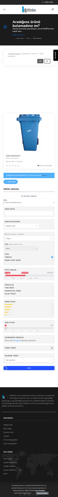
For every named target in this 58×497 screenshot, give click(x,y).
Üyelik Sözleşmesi (10, 462)
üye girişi (16, 340)
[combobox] (22, 225)
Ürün (28, 38)
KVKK (5, 474)
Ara (17, 368)
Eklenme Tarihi (11, 356)
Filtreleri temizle (29, 196)
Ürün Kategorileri (10, 443)
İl (14, 234)
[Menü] (53, 9)
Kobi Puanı (10, 323)
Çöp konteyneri (13, 155)
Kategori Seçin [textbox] (11, 226)
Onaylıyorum (42, 493)
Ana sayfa (20, 38)
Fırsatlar (9, 285)
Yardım (6, 436)
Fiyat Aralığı (10, 270)
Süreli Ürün (10, 348)
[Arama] (4, 9)
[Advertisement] (22, 89)
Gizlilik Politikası (9, 466)
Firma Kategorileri (10, 440)
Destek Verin (8, 432)
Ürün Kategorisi (12, 222)
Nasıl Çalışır (7, 459)
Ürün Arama (37, 38)
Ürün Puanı (10, 302)
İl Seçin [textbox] (8, 239)
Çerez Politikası (9, 470)
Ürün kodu (10, 209)
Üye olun (19, 35)
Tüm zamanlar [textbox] (10, 360)
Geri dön (11, 182)
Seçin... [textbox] (8, 248)
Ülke (7, 254)
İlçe (13, 244)
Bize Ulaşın (7, 428)
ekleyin (44, 175)
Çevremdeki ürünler (14, 338)
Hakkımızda (8, 425)
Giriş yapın (47, 2)
